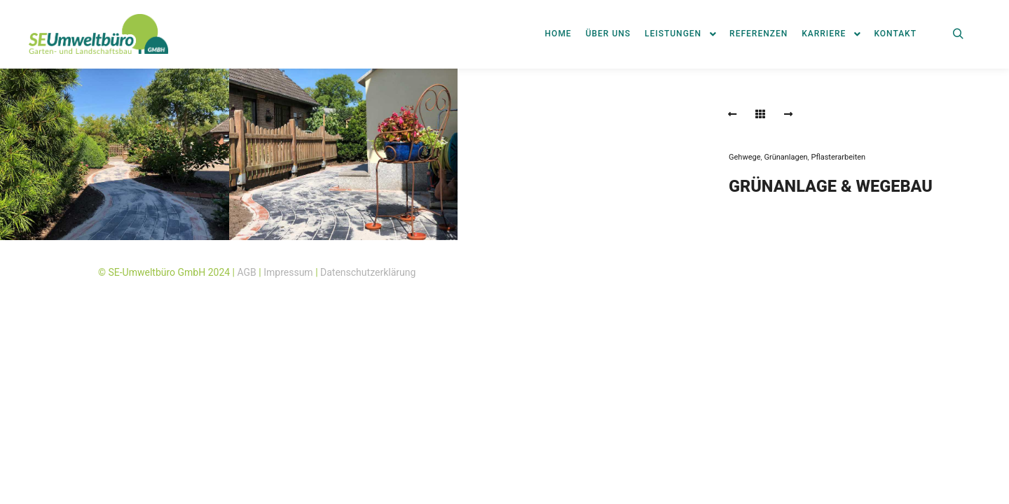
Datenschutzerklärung (368, 272)
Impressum (288, 272)
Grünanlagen (785, 157)
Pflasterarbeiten (838, 157)
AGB (247, 272)
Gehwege (745, 157)
